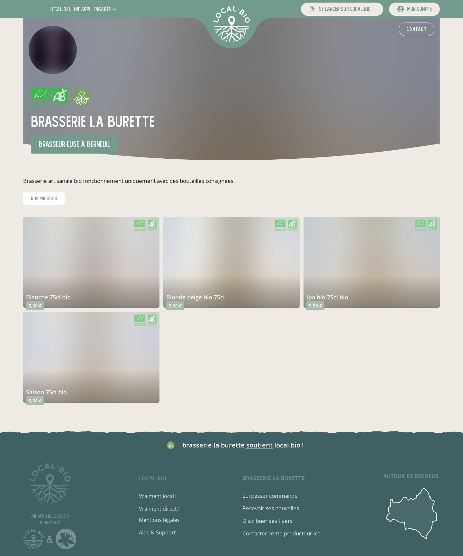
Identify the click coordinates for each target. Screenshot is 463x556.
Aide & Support (157, 532)
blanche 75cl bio (48, 297)
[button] (83, 9)
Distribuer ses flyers (267, 520)
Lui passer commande (270, 495)
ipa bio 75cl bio (327, 297)
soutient (259, 445)
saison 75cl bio (46, 392)
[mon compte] (414, 9)
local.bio (153, 478)
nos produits (44, 198)
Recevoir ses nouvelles (270, 508)
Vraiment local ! (158, 496)
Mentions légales (159, 519)
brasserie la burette (273, 478)
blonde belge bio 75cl (195, 297)
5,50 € (35, 306)
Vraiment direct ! (159, 508)
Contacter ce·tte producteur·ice (281, 533)
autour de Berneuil (411, 476)
